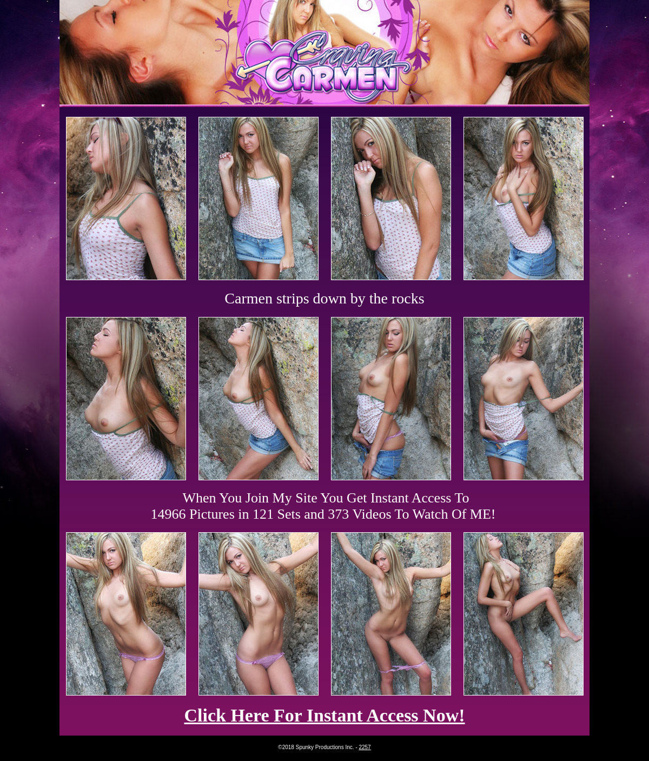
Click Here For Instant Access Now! (324, 715)
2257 (364, 747)
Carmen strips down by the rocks (324, 298)
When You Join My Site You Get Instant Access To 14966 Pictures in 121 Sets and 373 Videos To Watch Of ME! (323, 506)
